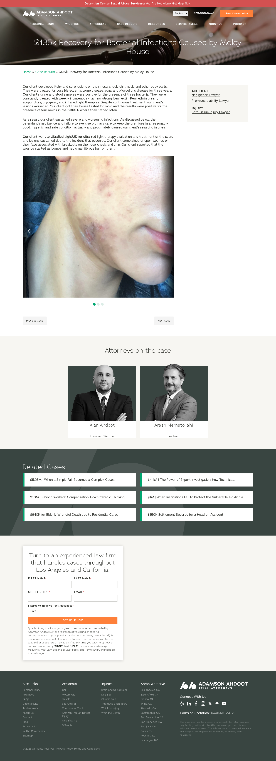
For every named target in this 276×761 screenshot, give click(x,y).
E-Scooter (68, 725)
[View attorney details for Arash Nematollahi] (174, 398)
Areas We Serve (153, 684)
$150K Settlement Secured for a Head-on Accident (185, 514)
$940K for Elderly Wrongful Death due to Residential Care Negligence (73, 514)
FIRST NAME (37, 578)
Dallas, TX (146, 731)
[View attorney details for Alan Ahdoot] (102, 398)
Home (27, 72)
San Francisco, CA (151, 722)
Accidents (69, 684)
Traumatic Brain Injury (114, 704)
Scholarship (29, 726)
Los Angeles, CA (150, 690)
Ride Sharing (69, 720)
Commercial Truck (73, 708)
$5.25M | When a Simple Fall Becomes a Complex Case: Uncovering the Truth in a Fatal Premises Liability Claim (72, 480)
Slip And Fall (69, 704)
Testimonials (30, 708)
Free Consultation (236, 13)
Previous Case (34, 320)
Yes (34, 611)
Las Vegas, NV (149, 740)
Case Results (127, 24)
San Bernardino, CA (152, 717)
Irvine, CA (146, 704)
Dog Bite (106, 694)
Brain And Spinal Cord (114, 690)
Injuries (107, 684)
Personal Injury (42, 24)
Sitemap (28, 735)
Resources (156, 24)
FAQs (26, 699)
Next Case (164, 320)
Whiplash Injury (110, 708)
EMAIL (79, 592)
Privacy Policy (64, 748)
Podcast (239, 24)
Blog (25, 722)
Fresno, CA (147, 699)
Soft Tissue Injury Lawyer (211, 112)
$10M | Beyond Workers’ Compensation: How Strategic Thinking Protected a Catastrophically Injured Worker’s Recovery (77, 497)
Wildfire (72, 24)
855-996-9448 (204, 13)
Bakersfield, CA (150, 694)
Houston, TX (148, 735)
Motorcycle (68, 694)
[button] (94, 304)
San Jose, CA (148, 726)
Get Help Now (181, 4)
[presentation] (29, 231)
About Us (215, 24)
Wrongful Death (110, 713)
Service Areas (187, 24)
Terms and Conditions (87, 748)
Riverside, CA (148, 708)
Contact (27, 717)
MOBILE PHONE (39, 592)
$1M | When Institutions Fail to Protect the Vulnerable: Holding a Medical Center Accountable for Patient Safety (195, 497)
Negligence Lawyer (206, 95)
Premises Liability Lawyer (211, 101)
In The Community (34, 731)
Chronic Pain (108, 699)
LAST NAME (83, 578)
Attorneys (98, 24)
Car (64, 690)
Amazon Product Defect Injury (76, 714)
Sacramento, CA (150, 713)
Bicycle (66, 699)
